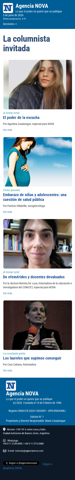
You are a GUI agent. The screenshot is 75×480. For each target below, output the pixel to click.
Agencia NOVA (32, 6)
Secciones (10, 24)
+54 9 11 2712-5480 (34, 443)
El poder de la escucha (21, 117)
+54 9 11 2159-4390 (12, 443)
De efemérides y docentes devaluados (34, 277)
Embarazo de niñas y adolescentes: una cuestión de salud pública (34, 197)
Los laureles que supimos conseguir (32, 358)
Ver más (7, 129)
